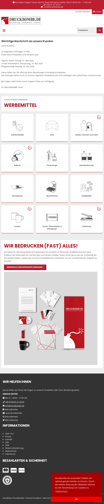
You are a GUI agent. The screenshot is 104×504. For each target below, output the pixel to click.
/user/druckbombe (12, 413)
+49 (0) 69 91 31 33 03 (14, 402)
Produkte (14, 100)
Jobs (7, 442)
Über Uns (9, 433)
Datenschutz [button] (61, 491)
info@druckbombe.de (52, 7)
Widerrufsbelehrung (14, 448)
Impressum (10, 454)
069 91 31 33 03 (52, 5)
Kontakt (8, 439)
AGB (7, 445)
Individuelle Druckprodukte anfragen (25, 267)
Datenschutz (10, 451)
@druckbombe (10, 409)
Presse (8, 436)
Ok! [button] (76, 499)
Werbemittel (23, 100)
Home (7, 100)
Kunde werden (82, 11)
